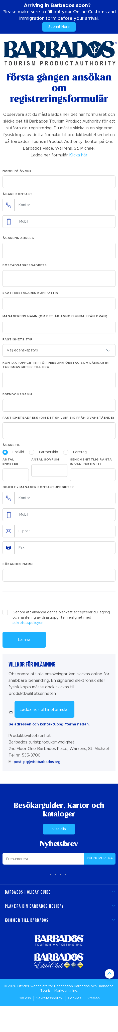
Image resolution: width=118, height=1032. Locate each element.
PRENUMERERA (100, 858)
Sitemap (93, 998)
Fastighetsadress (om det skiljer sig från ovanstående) (58, 417)
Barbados (82, 986)
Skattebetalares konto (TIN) (31, 292)
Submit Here (59, 27)
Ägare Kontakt (18, 194)
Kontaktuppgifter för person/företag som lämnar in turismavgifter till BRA (56, 364)
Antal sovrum (45, 459)
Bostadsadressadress (25, 265)
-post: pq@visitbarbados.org (36, 762)
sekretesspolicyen (28, 623)
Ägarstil (11, 444)
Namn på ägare (17, 170)
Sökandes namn (18, 564)
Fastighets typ (18, 339)
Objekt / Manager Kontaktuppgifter (38, 487)
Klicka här (78, 155)
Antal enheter (10, 461)
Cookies (74, 998)
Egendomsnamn (17, 394)
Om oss (25, 998)
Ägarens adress (18, 237)
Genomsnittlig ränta (91, 461)
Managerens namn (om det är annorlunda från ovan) (55, 316)
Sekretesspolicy (49, 998)
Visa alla (59, 829)
